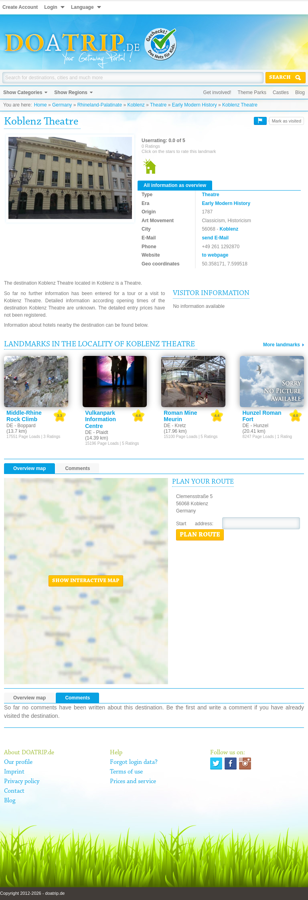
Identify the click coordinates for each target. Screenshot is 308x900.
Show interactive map (86, 581)
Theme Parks (252, 92)
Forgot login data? (134, 762)
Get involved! (217, 92)
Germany (62, 105)
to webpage (215, 255)
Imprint (14, 772)
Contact (14, 791)
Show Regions (70, 92)
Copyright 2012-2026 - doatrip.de (32, 893)
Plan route (200, 535)
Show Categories (22, 92)
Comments (77, 468)
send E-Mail (215, 238)
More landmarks (281, 345)
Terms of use (126, 772)
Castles (281, 92)
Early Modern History (194, 105)
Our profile (18, 762)
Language (82, 7)
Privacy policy (21, 781)
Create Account (20, 7)
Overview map (29, 468)
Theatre (158, 105)
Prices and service (133, 781)
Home (40, 105)
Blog (300, 92)
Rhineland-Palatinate (99, 105)
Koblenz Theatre (239, 105)
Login (50, 7)
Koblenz (135, 105)
